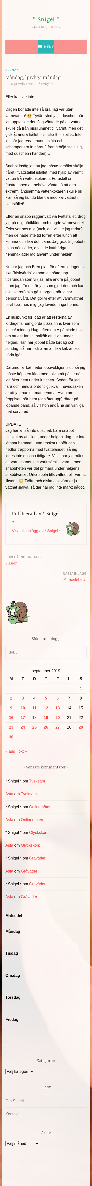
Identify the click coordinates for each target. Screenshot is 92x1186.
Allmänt (13, 69)
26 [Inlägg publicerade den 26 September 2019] (46, 727)
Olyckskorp (39, 832)
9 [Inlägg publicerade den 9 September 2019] (11, 708)
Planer (23, 560)
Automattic (55, 1177)
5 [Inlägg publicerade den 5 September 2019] (46, 698)
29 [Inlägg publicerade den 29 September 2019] (81, 727)
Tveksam (37, 781)
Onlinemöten (40, 807)
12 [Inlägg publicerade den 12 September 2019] (46, 708)
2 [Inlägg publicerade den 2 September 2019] (11, 698)
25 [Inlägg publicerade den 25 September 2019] (34, 727)
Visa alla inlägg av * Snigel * (36, 531)
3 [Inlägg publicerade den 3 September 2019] (23, 698)
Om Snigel (14, 1101)
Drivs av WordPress (35, 1171)
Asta (9, 794)
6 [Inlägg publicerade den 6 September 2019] (57, 698)
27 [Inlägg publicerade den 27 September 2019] (57, 727)
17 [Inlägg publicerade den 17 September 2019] (23, 718)
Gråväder (37, 858)
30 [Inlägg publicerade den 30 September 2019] (11, 737)
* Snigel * (46, 19)
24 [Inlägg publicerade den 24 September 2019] (23, 727)
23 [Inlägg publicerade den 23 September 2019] (11, 727)
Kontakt (12, 1114)
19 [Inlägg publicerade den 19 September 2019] (46, 718)
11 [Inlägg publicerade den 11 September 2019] (34, 708)
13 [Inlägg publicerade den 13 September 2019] (57, 708)
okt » (22, 751)
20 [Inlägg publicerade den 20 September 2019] (57, 718)
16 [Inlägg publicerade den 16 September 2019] (11, 718)
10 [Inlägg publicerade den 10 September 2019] (23, 708)
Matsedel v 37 (75, 576)
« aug (10, 751)
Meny (49, 46)
